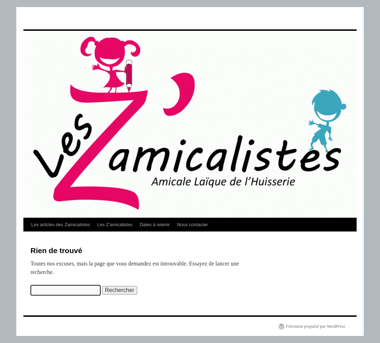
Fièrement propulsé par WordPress (315, 326)
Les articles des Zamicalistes (60, 224)
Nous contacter (192, 224)
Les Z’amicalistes (115, 224)
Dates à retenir (155, 224)
